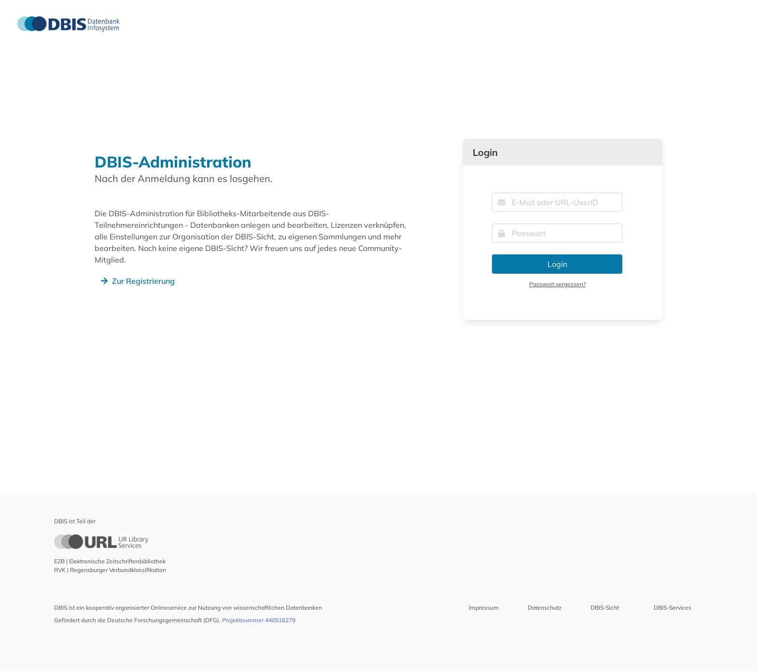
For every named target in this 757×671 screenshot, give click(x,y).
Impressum (484, 607)
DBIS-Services (672, 607)
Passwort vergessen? (557, 284)
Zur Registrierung (136, 281)
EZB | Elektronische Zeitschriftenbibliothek (110, 561)
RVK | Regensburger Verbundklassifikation (110, 569)
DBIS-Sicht (604, 607)
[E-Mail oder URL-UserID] (557, 202)
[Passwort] (557, 233)
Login (557, 264)
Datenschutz (544, 607)
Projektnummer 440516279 (258, 620)
